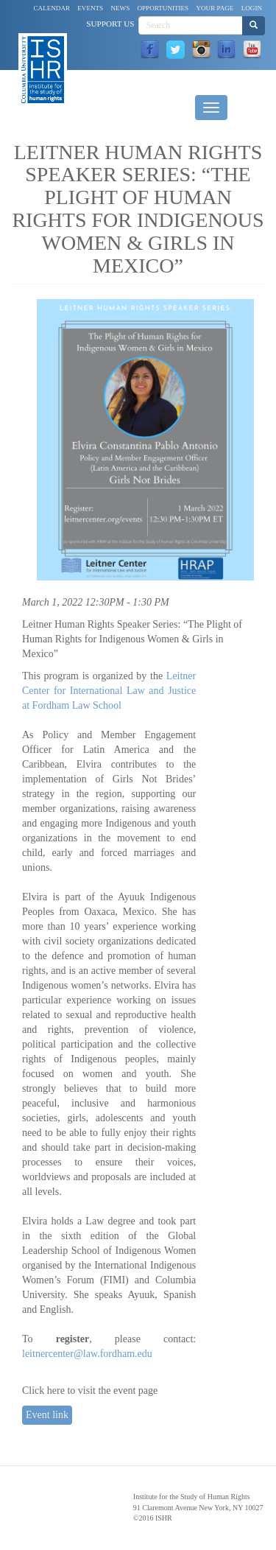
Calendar (52, 8)
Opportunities (163, 8)
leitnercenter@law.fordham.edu (87, 1353)
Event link (47, 1414)
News (120, 8)
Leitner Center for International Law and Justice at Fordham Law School (109, 690)
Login (251, 8)
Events (90, 8)
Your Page (214, 8)
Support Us (110, 23)
